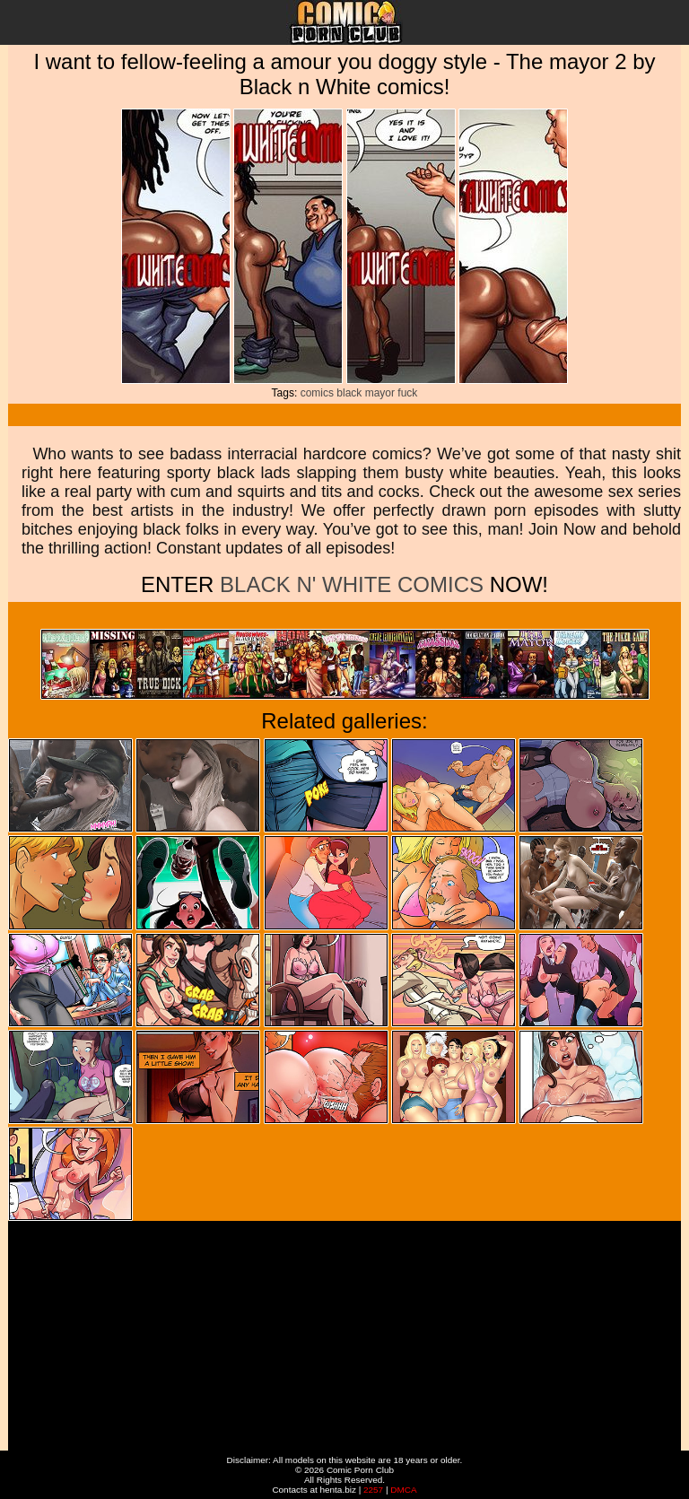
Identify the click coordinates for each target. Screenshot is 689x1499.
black (349, 393)
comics (317, 393)
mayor (380, 393)
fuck (407, 393)
